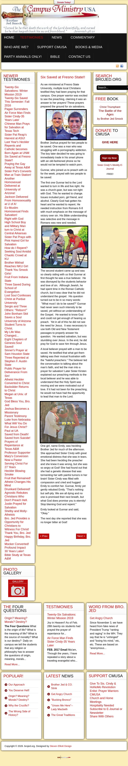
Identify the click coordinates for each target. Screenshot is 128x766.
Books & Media (88, 47)
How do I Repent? (16, 248)
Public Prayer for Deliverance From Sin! (16, 372)
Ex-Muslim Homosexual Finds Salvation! (16, 211)
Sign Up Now (109, 158)
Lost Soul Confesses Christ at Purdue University (18, 299)
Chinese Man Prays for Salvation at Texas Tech (17, 127)
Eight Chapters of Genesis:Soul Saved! (16, 343)
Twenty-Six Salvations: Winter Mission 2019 (16, 91)
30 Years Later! (14, 551)
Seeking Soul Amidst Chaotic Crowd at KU (18, 255)
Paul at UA (11, 430)
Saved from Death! (17, 434)
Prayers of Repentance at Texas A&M (14, 445)
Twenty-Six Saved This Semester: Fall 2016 (17, 101)
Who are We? (16, 47)
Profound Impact (15, 547)
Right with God (14, 218)
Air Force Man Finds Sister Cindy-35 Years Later (17, 116)
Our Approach (17, 684)
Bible (55, 56)
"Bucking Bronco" (61, 699)
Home (9, 37)
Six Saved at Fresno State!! (63, 77)
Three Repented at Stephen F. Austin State (17, 361)
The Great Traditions (63, 715)
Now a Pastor (13, 460)
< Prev (44, 536)
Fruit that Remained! (18, 478)
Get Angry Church (61, 694)
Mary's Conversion (16, 456)
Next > (81, 536)
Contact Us (79, 56)
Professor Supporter (17, 452)
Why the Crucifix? (19, 705)
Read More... (12, 664)
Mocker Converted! (17, 544)
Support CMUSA (52, 47)
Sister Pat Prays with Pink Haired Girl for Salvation (18, 240)
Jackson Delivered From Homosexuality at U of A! (18, 200)
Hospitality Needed (102, 705)
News (57, 37)
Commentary (83, 37)
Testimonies (31, 37)
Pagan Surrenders (16, 109)
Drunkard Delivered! (17, 489)
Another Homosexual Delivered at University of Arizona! (13, 186)
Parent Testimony (16, 416)
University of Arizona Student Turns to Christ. (18, 324)
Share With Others (101, 716)
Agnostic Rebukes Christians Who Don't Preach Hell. (16, 496)
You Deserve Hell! (19, 690)
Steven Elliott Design (61, 746)
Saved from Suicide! (17, 438)
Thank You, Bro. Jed (17, 533)
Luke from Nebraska (17, 419)
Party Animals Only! (23, 56)
